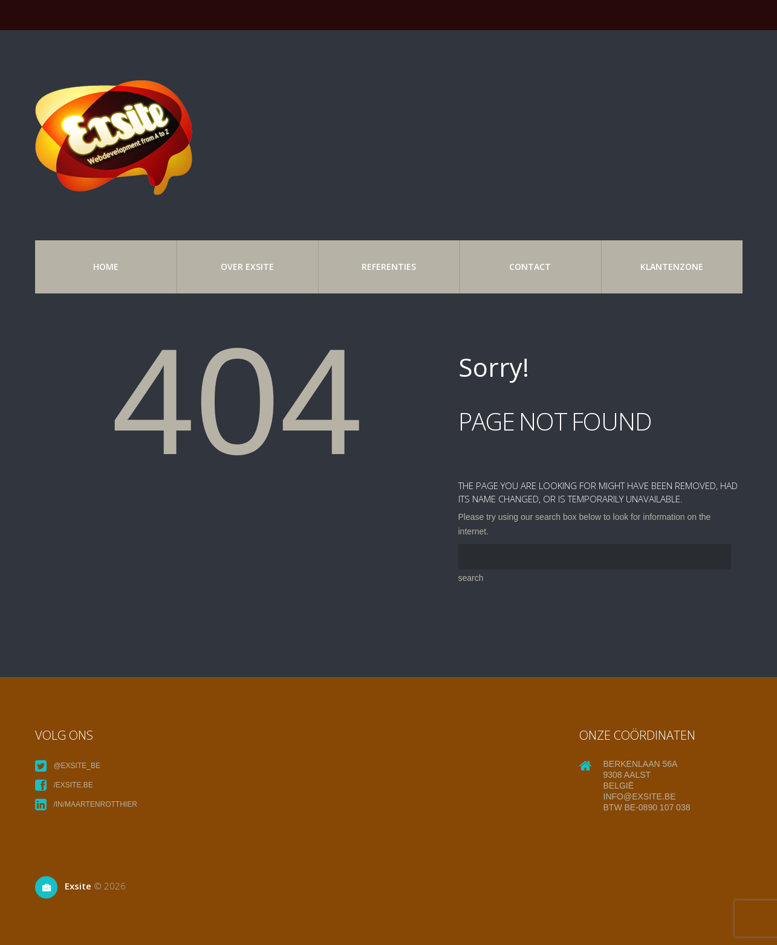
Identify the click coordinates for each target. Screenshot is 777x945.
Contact (530, 266)
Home (106, 266)
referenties (389, 266)
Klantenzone (671, 266)
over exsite (247, 266)
